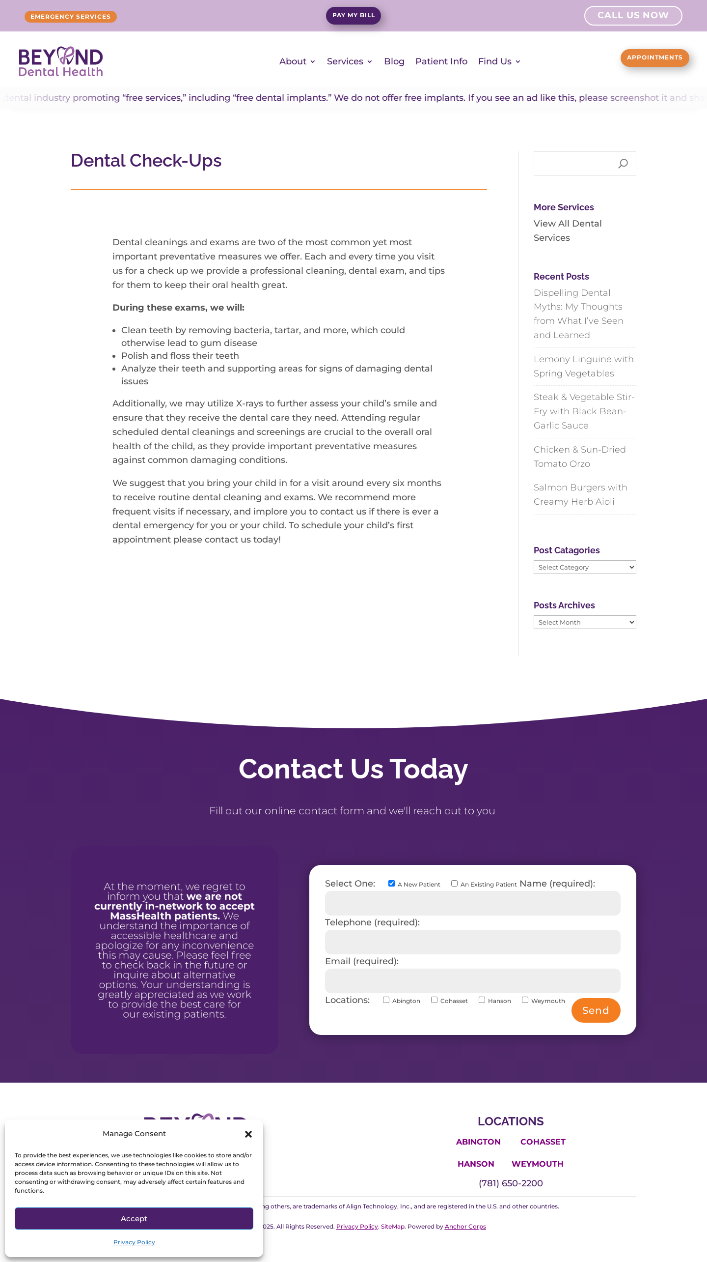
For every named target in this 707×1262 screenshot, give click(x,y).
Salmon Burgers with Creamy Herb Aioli (580, 494)
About (292, 61)
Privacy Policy (134, 1242)
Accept (134, 1218)
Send (596, 1009)
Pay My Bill (353, 17)
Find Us (495, 61)
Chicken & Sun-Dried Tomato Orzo (580, 456)
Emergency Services (91, 16)
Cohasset (543, 1141)
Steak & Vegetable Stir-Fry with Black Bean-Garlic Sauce (584, 410)
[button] (248, 1134)
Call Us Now (633, 16)
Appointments (636, 59)
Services (345, 61)
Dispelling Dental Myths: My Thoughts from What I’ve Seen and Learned (579, 313)
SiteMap (393, 1226)
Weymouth (538, 1163)
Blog (394, 61)
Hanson (476, 1163)
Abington (478, 1141)
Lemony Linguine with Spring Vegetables (584, 365)
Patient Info (441, 61)
